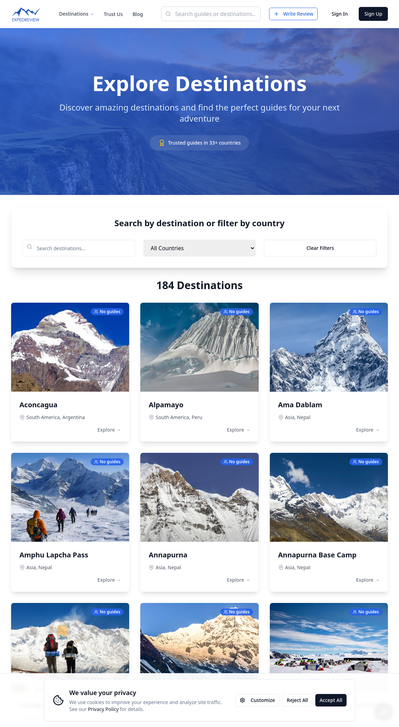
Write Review (294, 13)
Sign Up (373, 13)
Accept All (330, 700)
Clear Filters (320, 248)
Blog (137, 14)
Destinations (76, 13)
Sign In (340, 13)
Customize (257, 700)
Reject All (297, 700)
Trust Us (113, 14)
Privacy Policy (103, 709)
